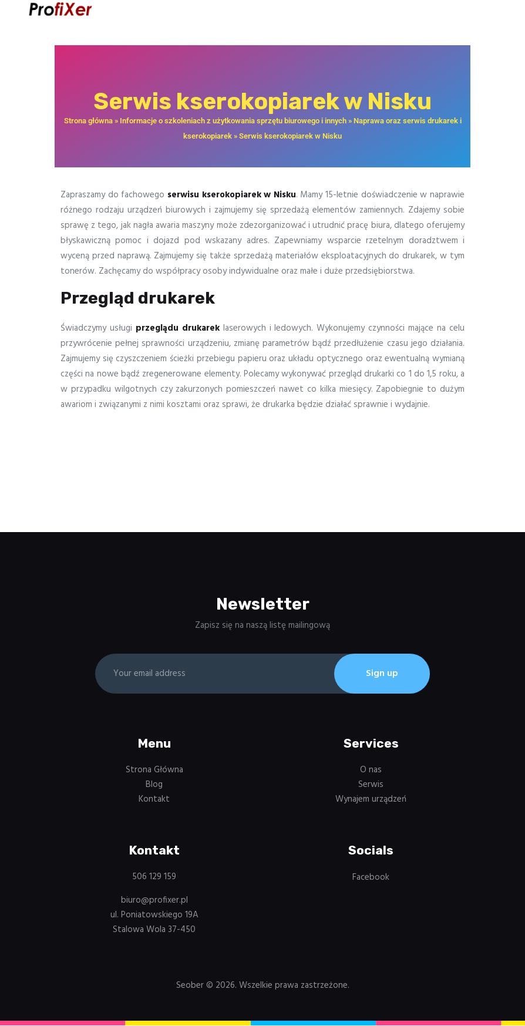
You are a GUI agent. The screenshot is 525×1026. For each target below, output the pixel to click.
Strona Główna (154, 770)
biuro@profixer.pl (154, 901)
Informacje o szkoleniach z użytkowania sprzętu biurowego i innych (233, 120)
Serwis (370, 785)
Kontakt (154, 800)
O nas (371, 770)
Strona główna (88, 120)
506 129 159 (154, 878)
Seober (190, 987)
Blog (154, 785)
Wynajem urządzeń (370, 800)
